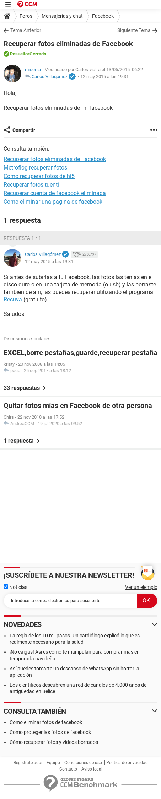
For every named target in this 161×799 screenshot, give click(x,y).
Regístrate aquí (28, 762)
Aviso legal (91, 769)
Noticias (15, 587)
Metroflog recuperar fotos (35, 167)
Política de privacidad (127, 762)
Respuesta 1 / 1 (22, 238)
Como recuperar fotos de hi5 (39, 176)
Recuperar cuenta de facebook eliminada (55, 193)
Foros (26, 16)
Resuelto (19, 54)
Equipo (53, 762)
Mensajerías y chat (62, 16)
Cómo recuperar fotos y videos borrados (54, 742)
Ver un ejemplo (141, 587)
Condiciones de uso (83, 762)
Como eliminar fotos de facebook (46, 722)
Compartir (23, 130)
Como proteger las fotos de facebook (50, 732)
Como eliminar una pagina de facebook (53, 201)
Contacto (68, 769)
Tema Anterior (25, 30)
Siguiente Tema (134, 30)
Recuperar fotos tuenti (31, 184)
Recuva (13, 299)
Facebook (103, 16)
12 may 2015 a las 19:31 (104, 76)
